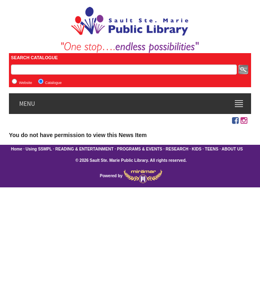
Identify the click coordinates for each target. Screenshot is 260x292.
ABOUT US (232, 149)
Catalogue (53, 83)
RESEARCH (176, 149)
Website (25, 83)
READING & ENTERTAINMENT (84, 149)
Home (16, 149)
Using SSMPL (39, 149)
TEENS (211, 149)
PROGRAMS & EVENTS (139, 149)
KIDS (197, 149)
